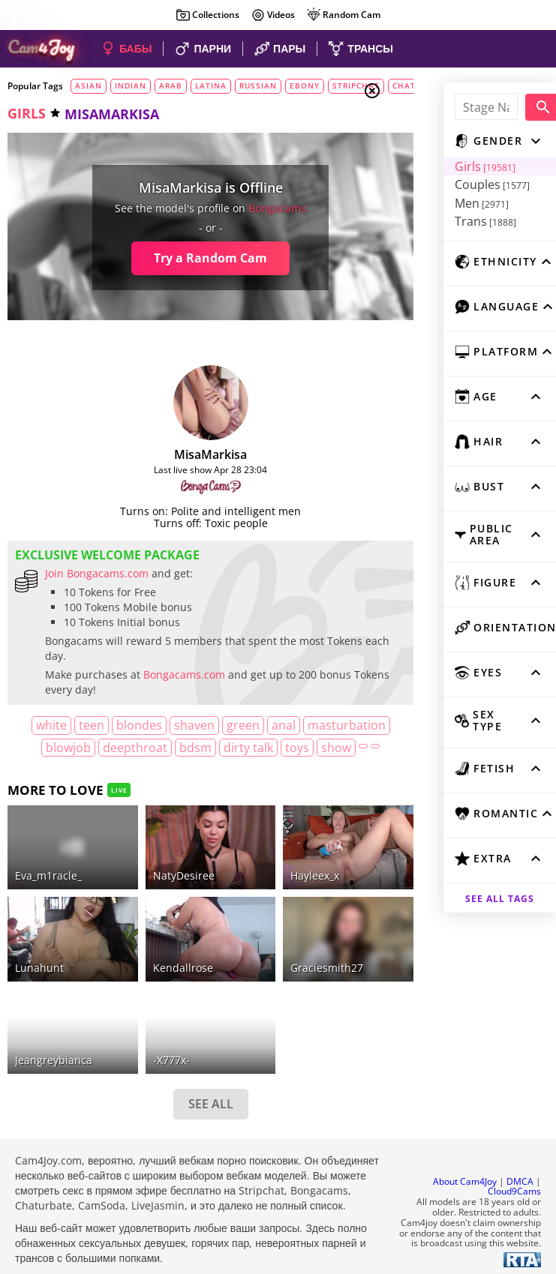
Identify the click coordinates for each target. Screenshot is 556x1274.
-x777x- (152, 1045)
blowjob (136, 747)
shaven (211, 725)
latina (211, 85)
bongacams (249, 208)
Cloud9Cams (514, 1177)
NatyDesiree (165, 885)
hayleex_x (277, 885)
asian (88, 85)
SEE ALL (182, 1089)
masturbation (63, 747)
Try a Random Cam (182, 258)
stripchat (356, 85)
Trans (429, 221)
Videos (273, 14)
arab (170, 85)
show (188, 769)
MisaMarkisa (182, 454)
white (68, 725)
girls (27, 113)
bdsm (264, 747)
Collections (207, 14)
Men (425, 203)
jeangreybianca (53, 1045)
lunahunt (39, 965)
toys (149, 769)
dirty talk (316, 747)
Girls (428, 166)
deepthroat (203, 747)
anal (300, 725)
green (259, 725)
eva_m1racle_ (48, 885)
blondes (156, 725)
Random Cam (343, 14)
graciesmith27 (289, 965)
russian (258, 85)
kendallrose (164, 965)
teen (108, 725)
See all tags (471, 886)
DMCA (519, 1166)
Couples (435, 184)
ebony (305, 85)
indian (130, 85)
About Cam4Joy (465, 1166)
